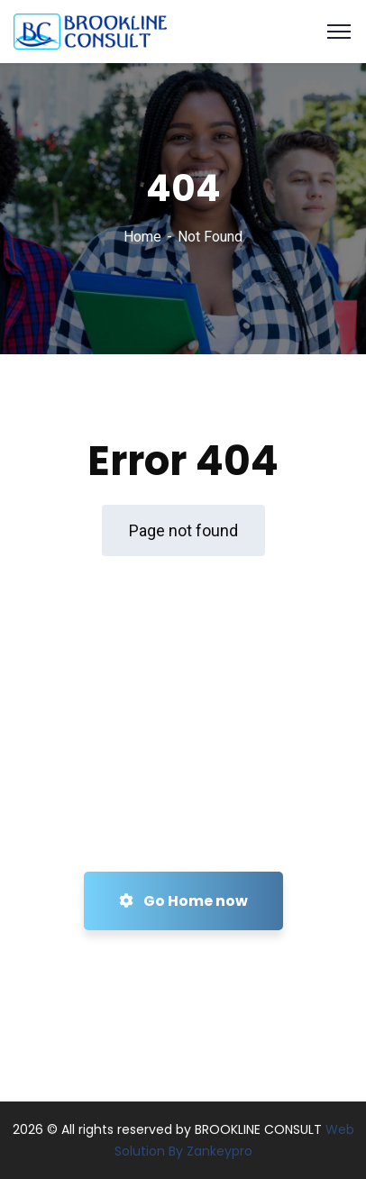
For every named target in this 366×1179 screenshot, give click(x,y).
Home (142, 236)
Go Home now (183, 901)
